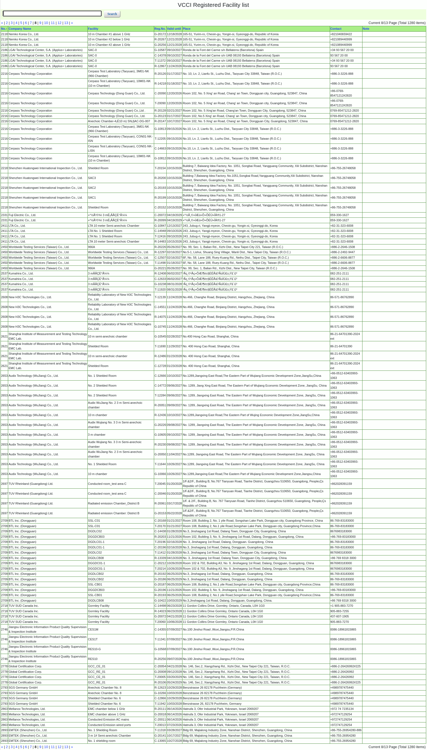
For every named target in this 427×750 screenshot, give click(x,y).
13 (66, 23)
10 (46, 23)
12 (59, 23)
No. (3, 28)
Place (187, 28)
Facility (93, 28)
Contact (335, 28)
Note (366, 28)
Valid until (174, 28)
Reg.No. (160, 28)
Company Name (19, 28)
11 (53, 23)
